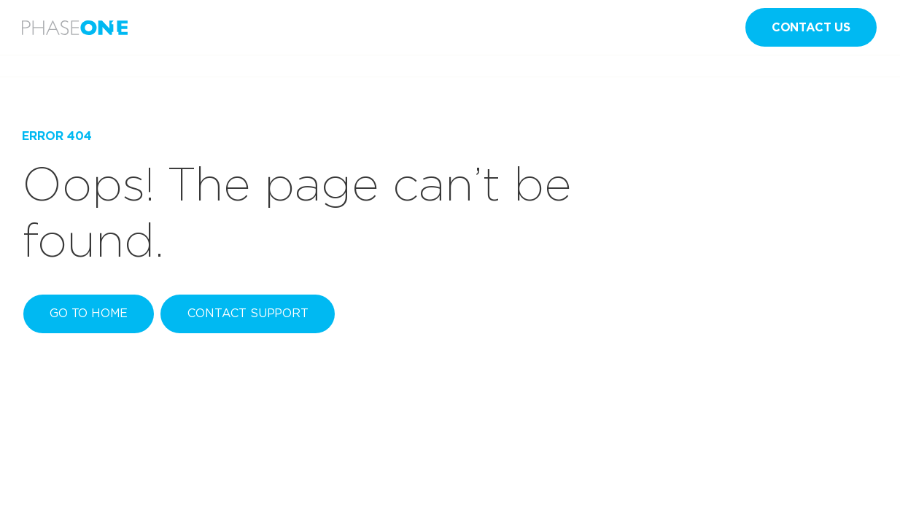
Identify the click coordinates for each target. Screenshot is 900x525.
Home (35, 66)
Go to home (89, 313)
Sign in (636, 27)
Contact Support (248, 313)
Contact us (811, 27)
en (713, 28)
